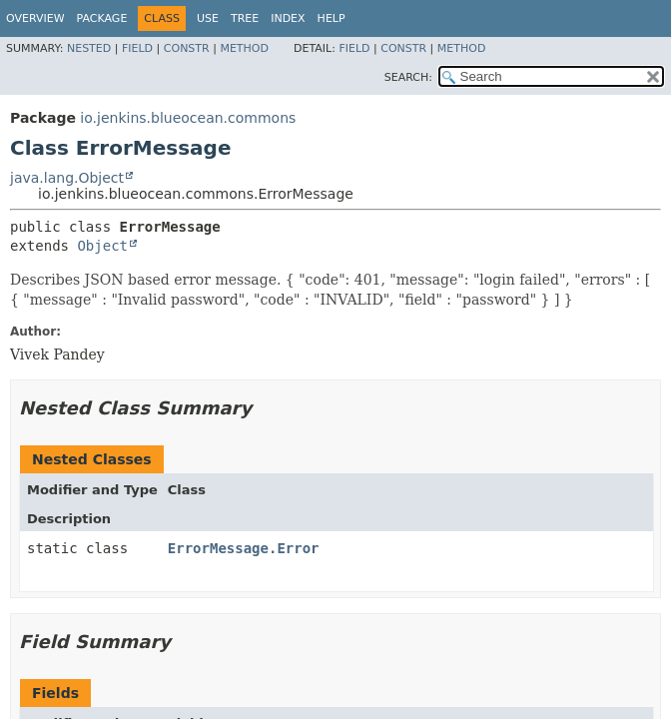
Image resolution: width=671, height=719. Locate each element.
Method (244, 48)
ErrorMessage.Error (244, 548)
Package (102, 18)
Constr (187, 48)
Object (102, 246)
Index (288, 18)
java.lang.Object (67, 178)
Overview (35, 18)
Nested (89, 48)
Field (137, 48)
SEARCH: (408, 77)
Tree (245, 18)
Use (208, 18)
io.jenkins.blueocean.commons (188, 118)
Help (331, 18)
